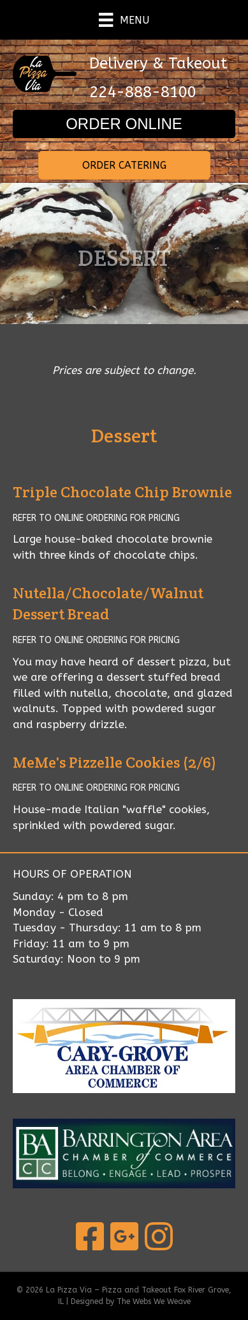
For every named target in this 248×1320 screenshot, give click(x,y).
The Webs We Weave (154, 1301)
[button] (124, 124)
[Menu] (123, 19)
